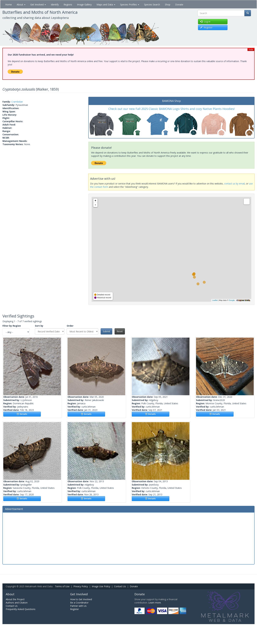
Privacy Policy (80, 586)
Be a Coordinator (79, 602)
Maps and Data (106, 4)
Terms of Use (62, 586)
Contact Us (120, 586)
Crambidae (17, 101)
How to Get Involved (81, 599)
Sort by (39, 325)
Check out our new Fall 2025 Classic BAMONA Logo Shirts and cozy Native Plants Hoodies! (171, 109)
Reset (120, 331)
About (21, 4)
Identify (55, 4)
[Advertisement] (128, 538)
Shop (167, 4)
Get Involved (38, 4)
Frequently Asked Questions (20, 609)
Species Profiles (129, 4)
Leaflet (214, 300)
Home (8, 4)
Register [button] (206, 27)
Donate (179, 4)
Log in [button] (205, 21)
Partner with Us (78, 605)
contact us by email (234, 183)
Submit (106, 331)
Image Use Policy (101, 586)
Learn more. (154, 602)
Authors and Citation (17, 602)
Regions (68, 4)
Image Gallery (84, 4)
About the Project (15, 599)
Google (232, 300)
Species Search (152, 4)
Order (70, 325)
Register (74, 609)
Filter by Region (11, 325)
